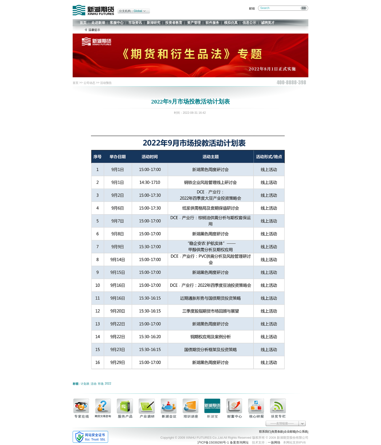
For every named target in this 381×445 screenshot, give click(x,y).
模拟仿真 (231, 23)
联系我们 (265, 431)
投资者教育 (173, 23)
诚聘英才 (268, 23)
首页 (83, 23)
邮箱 (252, 8)
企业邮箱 (289, 431)
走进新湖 (98, 23)
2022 (108, 383)
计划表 (85, 383)
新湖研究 (153, 23)
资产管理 (194, 23)
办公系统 (302, 431)
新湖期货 (93, 10)
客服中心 (116, 23)
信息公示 (249, 23)
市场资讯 (135, 23)
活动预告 (106, 83)
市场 (101, 383)
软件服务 (212, 23)
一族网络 (274, 442)
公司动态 (89, 83)
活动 (93, 383)
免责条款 (277, 431)
